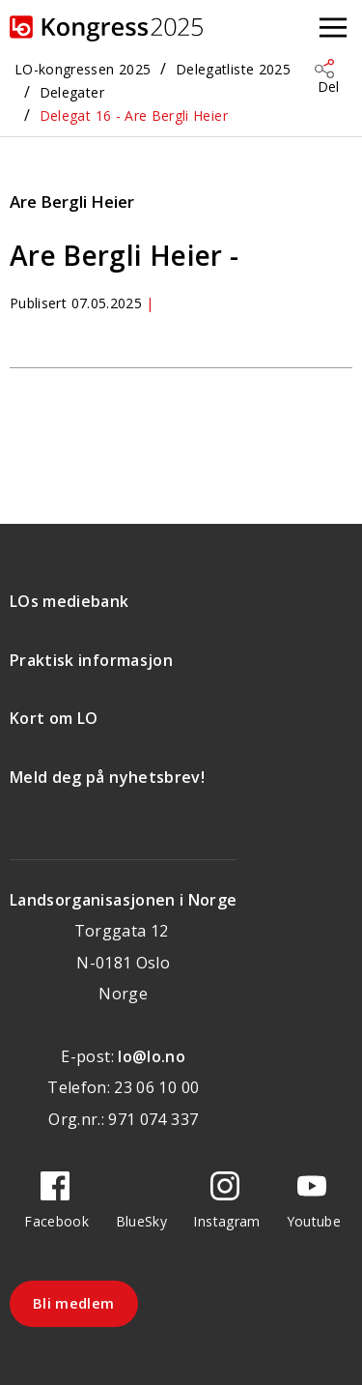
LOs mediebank (69, 601)
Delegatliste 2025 (233, 69)
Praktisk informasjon (91, 660)
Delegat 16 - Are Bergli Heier (134, 115)
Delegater (72, 92)
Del (328, 86)
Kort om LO (54, 718)
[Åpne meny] (333, 28)
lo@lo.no (151, 1056)
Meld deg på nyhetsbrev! (107, 777)
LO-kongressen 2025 (82, 69)
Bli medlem (74, 1303)
